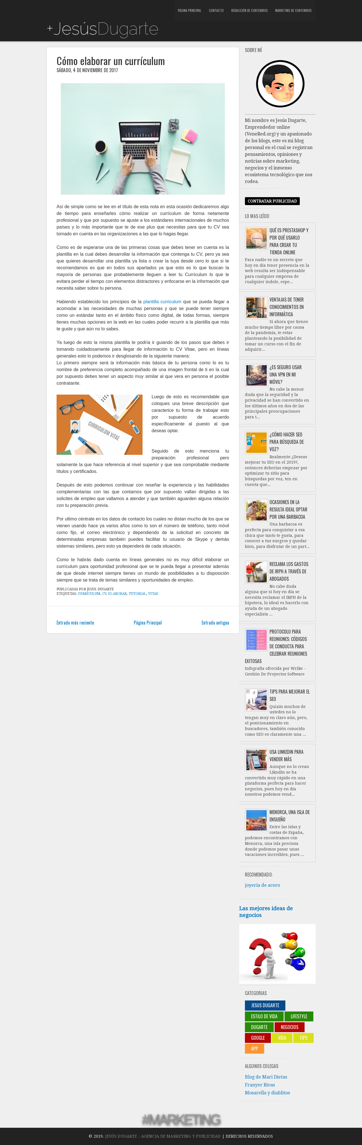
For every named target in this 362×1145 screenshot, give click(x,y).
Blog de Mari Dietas (266, 1077)
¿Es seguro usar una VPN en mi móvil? (286, 374)
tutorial (137, 594)
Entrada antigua (215, 622)
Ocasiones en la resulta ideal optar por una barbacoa (288, 509)
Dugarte (259, 1027)
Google (258, 1037)
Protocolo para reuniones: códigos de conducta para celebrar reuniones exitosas (276, 646)
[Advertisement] (112, 8)
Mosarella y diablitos (267, 1093)
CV (104, 594)
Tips (303, 1037)
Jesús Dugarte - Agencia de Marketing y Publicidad (163, 1136)
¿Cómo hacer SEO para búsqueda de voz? (287, 442)
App (254, 1048)
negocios (289, 1027)
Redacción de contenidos (246, 11)
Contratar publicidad (272, 201)
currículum (89, 594)
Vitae (153, 594)
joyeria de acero (262, 885)
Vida (282, 1037)
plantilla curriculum (162, 301)
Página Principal (189, 11)
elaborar (117, 594)
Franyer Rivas (260, 1085)
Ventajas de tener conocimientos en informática (287, 307)
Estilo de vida (264, 1016)
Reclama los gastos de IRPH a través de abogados (289, 571)
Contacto (214, 11)
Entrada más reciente (75, 622)
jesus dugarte (265, 1005)
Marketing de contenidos (288, 11)
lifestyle (299, 1016)
